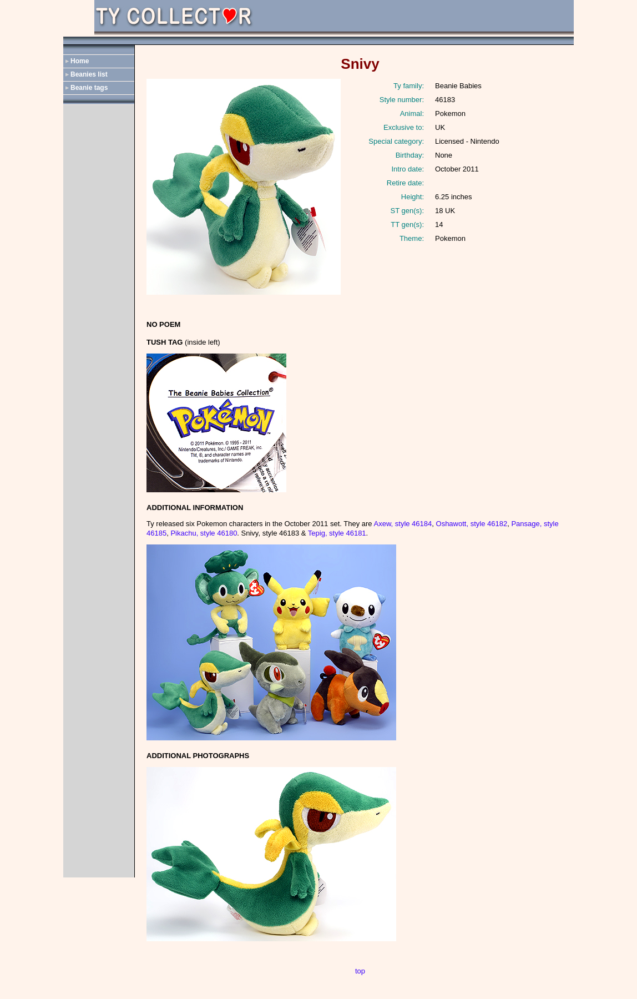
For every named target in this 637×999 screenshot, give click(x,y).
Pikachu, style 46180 (203, 533)
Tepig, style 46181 (337, 533)
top (360, 971)
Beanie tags (89, 88)
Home (79, 61)
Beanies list (89, 74)
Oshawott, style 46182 (472, 523)
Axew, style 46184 (402, 523)
